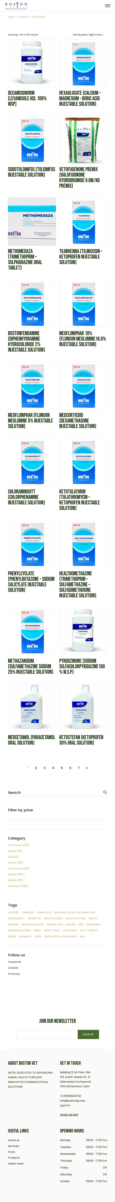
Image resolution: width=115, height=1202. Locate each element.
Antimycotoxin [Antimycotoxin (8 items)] (76, 918)
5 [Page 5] (62, 768)
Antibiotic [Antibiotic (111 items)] (34, 918)
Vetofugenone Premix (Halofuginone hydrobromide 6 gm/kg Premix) (79, 177)
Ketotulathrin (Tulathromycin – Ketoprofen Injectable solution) (79, 500)
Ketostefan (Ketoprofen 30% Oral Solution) (81, 740)
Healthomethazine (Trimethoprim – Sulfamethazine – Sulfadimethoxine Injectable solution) (77, 584)
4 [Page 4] (53, 768)
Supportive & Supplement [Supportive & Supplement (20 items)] (60, 936)
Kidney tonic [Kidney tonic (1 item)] (52, 930)
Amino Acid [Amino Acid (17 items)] (44, 912)
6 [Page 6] (70, 768)
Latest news (16, 1163)
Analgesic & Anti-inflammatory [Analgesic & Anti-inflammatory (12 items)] (74, 912)
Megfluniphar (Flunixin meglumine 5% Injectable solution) (30, 421)
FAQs (11, 1152)
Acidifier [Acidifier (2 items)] (13, 912)
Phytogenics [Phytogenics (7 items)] (88, 930)
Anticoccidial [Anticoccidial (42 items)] (53, 918)
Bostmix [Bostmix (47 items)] (13, 924)
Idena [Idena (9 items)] (37, 930)
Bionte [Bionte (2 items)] (93, 918)
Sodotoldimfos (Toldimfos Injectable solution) (31, 172)
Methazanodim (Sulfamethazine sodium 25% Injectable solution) (30, 666)
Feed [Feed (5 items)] (80, 924)
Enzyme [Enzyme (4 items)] (70, 924)
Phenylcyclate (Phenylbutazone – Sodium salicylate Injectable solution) (31, 581)
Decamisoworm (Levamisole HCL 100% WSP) (27, 98)
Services (13, 1146)
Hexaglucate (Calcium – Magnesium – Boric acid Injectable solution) (80, 98)
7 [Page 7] (79, 768)
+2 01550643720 (70, 1096)
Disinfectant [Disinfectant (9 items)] (55, 924)
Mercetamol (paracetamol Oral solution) (31, 740)
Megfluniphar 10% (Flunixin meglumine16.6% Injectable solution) (82, 339)
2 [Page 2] (36, 768)
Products (14, 1158)
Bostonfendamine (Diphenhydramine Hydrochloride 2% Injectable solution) (26, 341)
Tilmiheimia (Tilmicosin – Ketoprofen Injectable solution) (80, 257)
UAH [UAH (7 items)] (82, 936)
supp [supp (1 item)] (38, 936)
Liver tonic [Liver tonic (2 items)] (70, 930)
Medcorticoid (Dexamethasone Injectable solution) (77, 421)
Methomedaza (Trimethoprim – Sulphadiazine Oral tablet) (25, 259)
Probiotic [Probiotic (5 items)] (25, 936)
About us (13, 1140)
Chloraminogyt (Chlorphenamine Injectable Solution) (26, 497)
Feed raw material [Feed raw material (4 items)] (19, 930)
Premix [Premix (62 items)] (12, 936)
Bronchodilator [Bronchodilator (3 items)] (32, 924)
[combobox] (88, 34)
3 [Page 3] (44, 768)
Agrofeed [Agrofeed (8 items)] (28, 912)
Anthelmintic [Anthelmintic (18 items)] (16, 918)
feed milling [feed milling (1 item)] (93, 924)
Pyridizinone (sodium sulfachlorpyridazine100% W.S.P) (82, 666)
